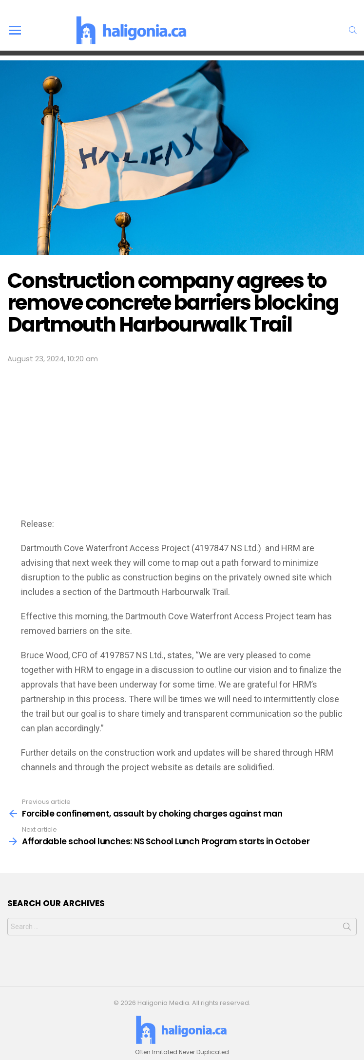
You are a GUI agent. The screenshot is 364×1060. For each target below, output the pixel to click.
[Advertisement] (182, 438)
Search (347, 928)
